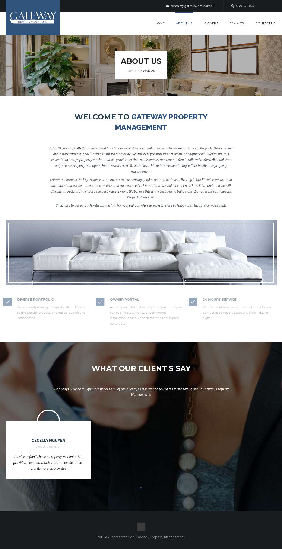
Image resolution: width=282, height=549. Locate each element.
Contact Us (265, 23)
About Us (184, 23)
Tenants (237, 23)
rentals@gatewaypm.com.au (190, 6)
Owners (211, 23)
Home (160, 23)
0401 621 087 (243, 6)
